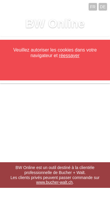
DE (103, 6)
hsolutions (79, 205)
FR (93, 6)
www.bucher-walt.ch (54, 182)
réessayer (69, 55)
